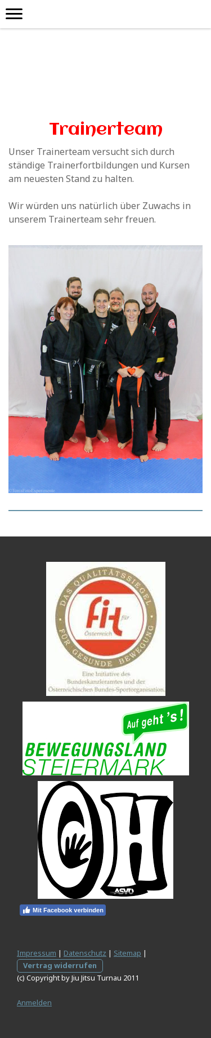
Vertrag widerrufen (60, 965)
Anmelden (34, 1002)
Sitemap (127, 953)
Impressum (36, 953)
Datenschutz (85, 953)
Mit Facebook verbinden (63, 910)
